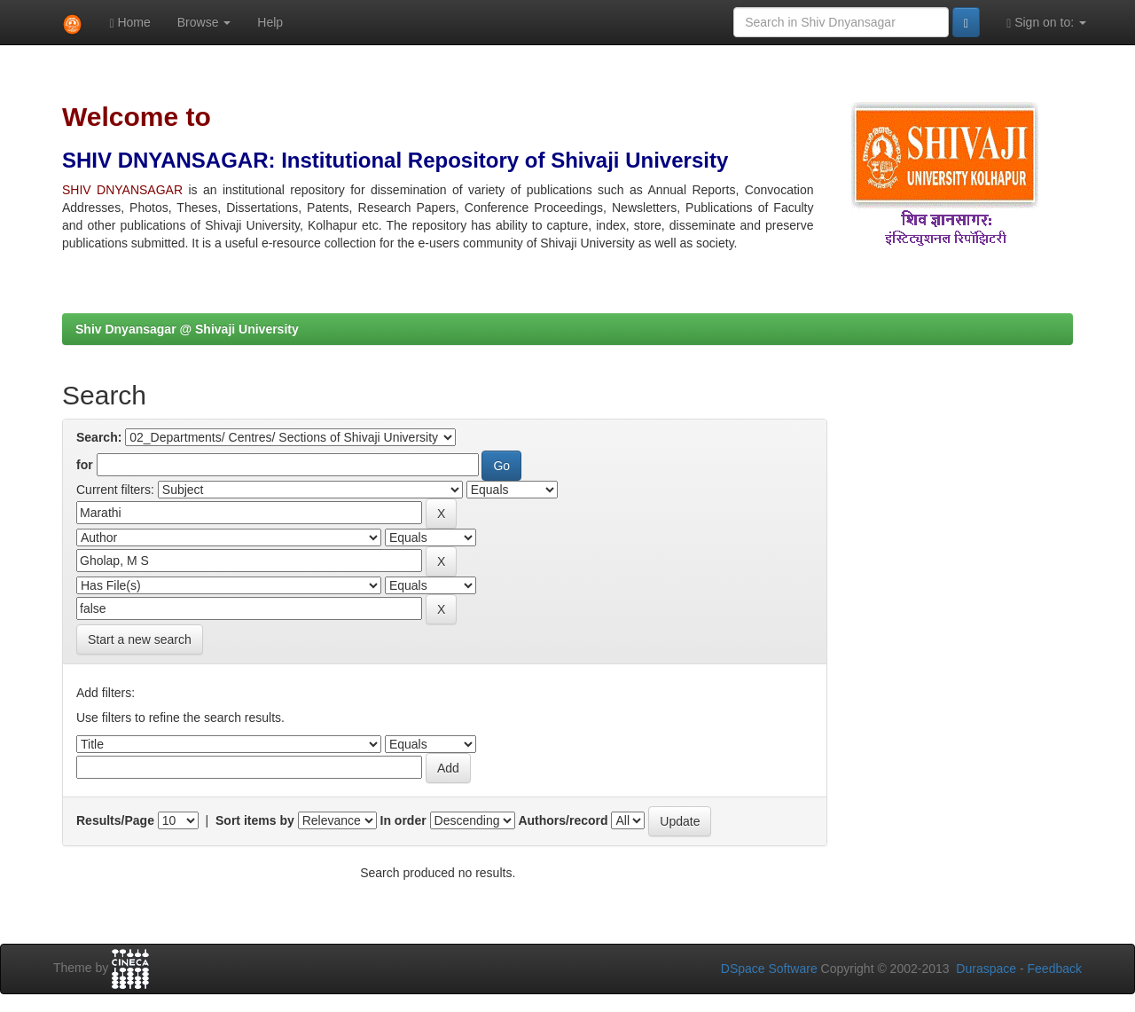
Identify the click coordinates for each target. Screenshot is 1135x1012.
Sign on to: (1046, 22)
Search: (98, 437)
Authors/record (562, 820)
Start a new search (140, 639)
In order (403, 820)
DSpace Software (769, 968)
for (84, 465)
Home (129, 22)
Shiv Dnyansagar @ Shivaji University (187, 329)
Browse (204, 22)
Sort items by (254, 820)
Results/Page (115, 820)
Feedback (1055, 968)
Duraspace (986, 968)
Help (270, 22)
